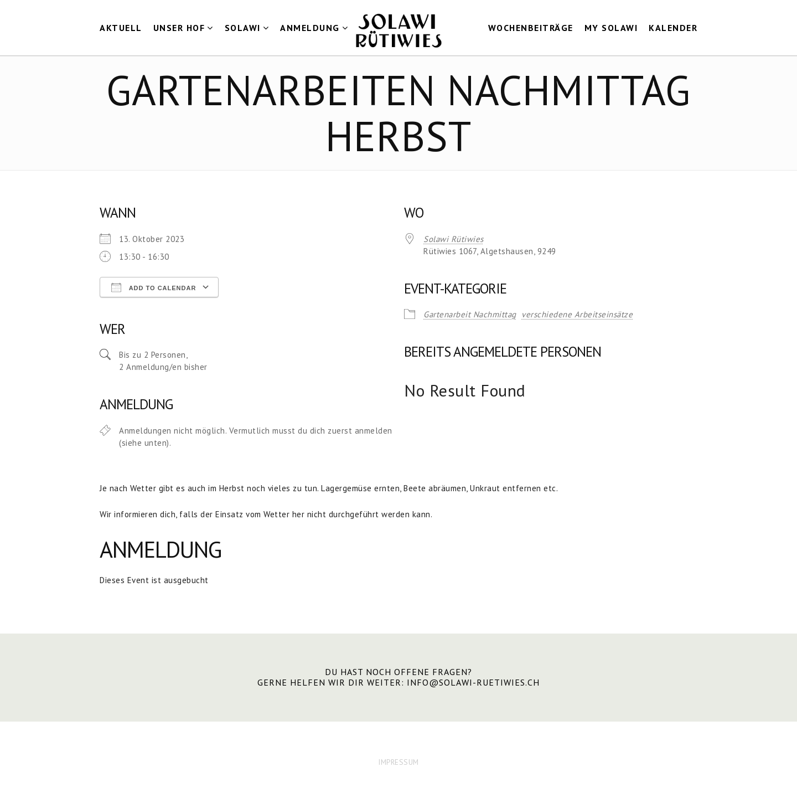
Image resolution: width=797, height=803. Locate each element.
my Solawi (611, 27)
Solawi (243, 27)
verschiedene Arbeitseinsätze (577, 314)
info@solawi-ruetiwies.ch (473, 682)
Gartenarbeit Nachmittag (469, 314)
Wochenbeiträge (530, 27)
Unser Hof (179, 27)
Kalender (673, 27)
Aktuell (121, 27)
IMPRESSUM (398, 762)
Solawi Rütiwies (453, 239)
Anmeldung (310, 27)
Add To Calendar (153, 287)
